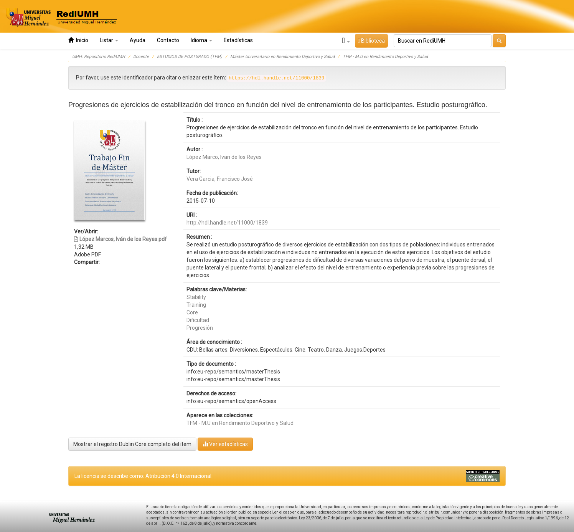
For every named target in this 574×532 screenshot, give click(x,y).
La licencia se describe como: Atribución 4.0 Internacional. (143, 476)
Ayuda (137, 40)
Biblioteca (371, 41)
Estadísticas (238, 40)
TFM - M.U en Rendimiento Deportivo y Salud (385, 56)
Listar (109, 40)
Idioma (201, 40)
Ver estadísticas (225, 444)
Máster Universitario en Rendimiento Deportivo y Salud (282, 56)
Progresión (199, 328)
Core (192, 312)
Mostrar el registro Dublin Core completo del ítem (132, 444)
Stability (196, 297)
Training (196, 305)
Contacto (168, 40)
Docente (141, 56)
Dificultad (197, 320)
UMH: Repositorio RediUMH (98, 56)
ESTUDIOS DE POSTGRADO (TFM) (189, 56)
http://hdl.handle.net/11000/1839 (227, 223)
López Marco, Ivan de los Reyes (224, 157)
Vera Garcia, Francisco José (219, 179)
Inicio (78, 40)
